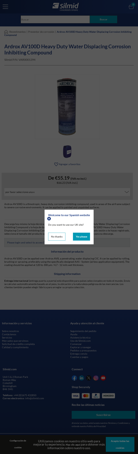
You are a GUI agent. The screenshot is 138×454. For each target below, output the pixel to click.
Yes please (81, 236)
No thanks (57, 236)
